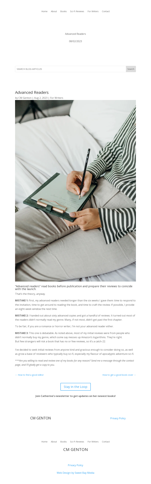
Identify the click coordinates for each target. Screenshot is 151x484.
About (54, 11)
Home (44, 11)
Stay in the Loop (75, 387)
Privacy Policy (118, 418)
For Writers (93, 11)
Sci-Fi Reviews (77, 11)
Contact (106, 11)
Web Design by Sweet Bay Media (75, 472)
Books (63, 11)
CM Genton (25, 98)
